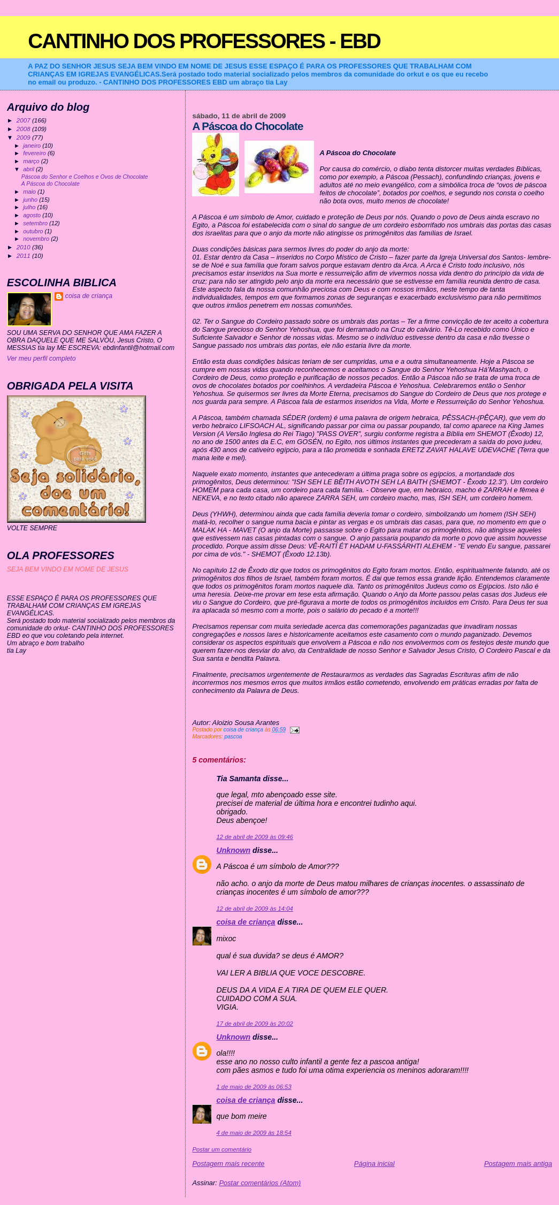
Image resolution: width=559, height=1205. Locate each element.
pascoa (233, 736)
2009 (24, 137)
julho (30, 207)
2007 (24, 120)
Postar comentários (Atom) (260, 1183)
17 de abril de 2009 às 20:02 (254, 1023)
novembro (37, 238)
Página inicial (374, 1164)
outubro (33, 231)
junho (31, 199)
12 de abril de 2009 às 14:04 (254, 908)
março (32, 161)
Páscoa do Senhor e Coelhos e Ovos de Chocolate (84, 177)
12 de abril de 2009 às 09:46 (254, 837)
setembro (36, 223)
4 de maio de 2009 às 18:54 (253, 1133)
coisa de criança (245, 922)
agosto (32, 215)
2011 (24, 255)
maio (30, 191)
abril (29, 169)
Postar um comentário (221, 1149)
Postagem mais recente (228, 1164)
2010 (24, 246)
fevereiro (35, 153)
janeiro (32, 145)
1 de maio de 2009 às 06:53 (253, 1087)
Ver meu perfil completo (41, 358)
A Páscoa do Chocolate (50, 184)
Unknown (233, 850)
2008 (24, 128)
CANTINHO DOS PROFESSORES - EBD (204, 40)
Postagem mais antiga (518, 1164)
